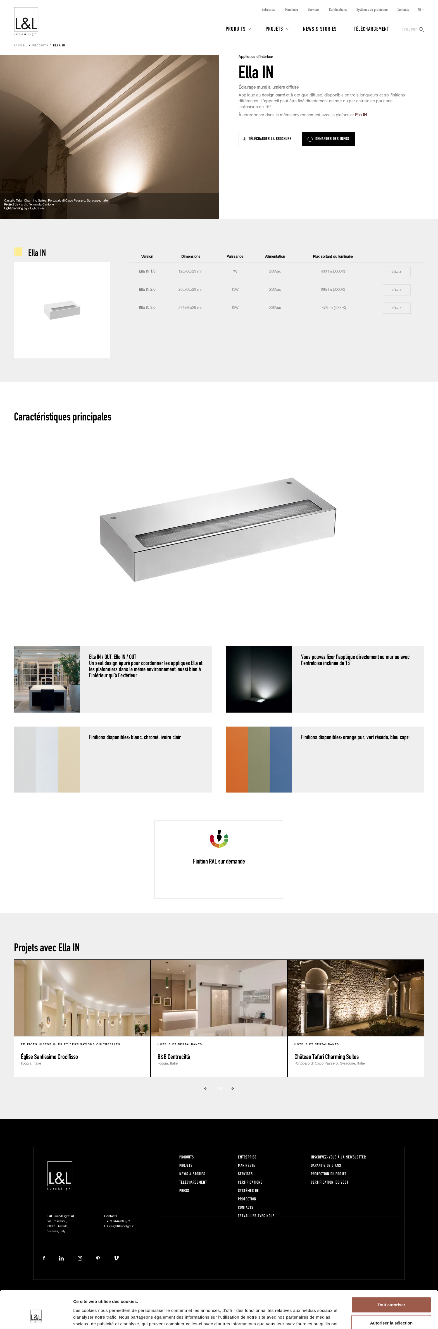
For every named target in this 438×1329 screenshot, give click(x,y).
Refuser (391, 1310)
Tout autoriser (391, 1274)
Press (184, 1190)
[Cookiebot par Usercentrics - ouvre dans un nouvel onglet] (36, 1318)
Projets (274, 28)
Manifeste (291, 9)
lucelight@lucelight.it (120, 1226)
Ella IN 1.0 (147, 271)
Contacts (403, 9)
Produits (236, 28)
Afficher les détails (308, 1318)
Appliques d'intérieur (256, 57)
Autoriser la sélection (391, 1292)
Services (313, 9)
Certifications (338, 9)
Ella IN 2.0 (147, 290)
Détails (396, 271)
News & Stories (320, 28)
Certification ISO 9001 (330, 1182)
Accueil (21, 46)
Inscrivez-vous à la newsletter (338, 1157)
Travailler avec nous (256, 1216)
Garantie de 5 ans (326, 1165)
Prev (205, 1088)
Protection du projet (329, 1174)
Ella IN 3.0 (147, 308)
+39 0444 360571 (118, 1221)
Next (232, 1088)
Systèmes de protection (372, 9)
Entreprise (268, 9)
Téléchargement (371, 28)
